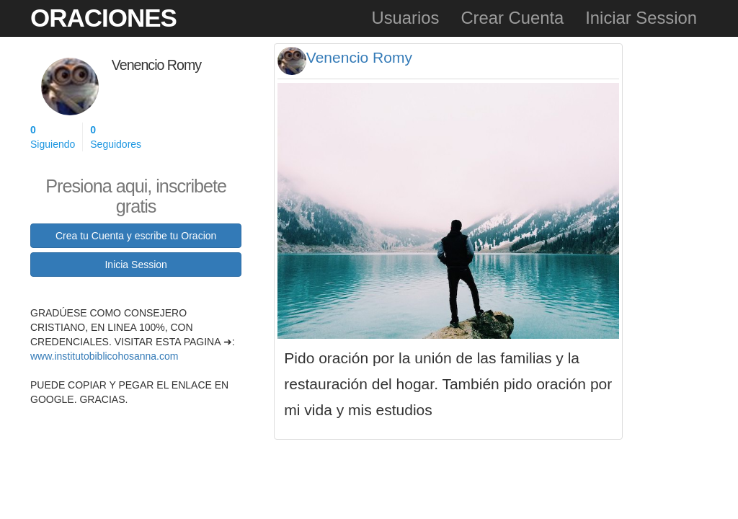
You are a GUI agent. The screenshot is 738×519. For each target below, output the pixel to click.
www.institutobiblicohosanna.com (104, 356)
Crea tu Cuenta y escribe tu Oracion (135, 235)
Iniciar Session (641, 17)
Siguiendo (52, 136)
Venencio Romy (359, 57)
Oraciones (103, 18)
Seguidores (115, 136)
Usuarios (405, 17)
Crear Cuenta (512, 17)
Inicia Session (135, 264)
